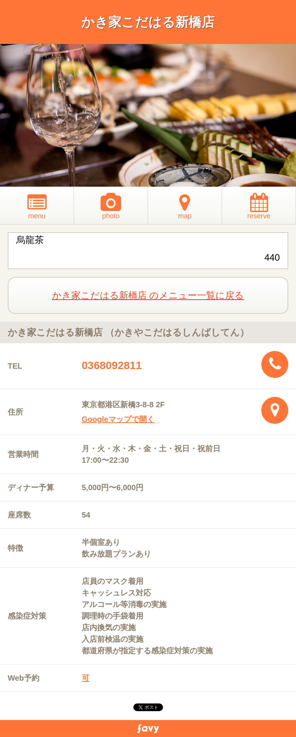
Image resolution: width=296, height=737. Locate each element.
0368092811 (112, 365)
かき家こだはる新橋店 (148, 22)
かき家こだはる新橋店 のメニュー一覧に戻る (148, 295)
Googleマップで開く (118, 419)
